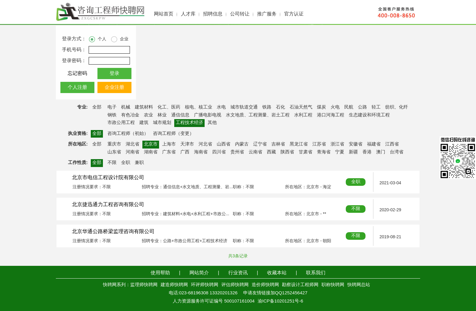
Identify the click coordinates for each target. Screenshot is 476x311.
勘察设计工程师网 (300, 285)
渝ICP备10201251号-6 (280, 301)
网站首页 (163, 14)
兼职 (139, 162)
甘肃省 (305, 152)
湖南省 (151, 152)
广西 (184, 152)
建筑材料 (144, 107)
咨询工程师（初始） (127, 133)
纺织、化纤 (396, 107)
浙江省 (337, 144)
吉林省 (278, 144)
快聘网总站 (358, 285)
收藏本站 (277, 273)
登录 (114, 73)
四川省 (219, 152)
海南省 (201, 152)
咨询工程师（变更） (173, 133)
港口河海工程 (330, 115)
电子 (112, 107)
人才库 (188, 14)
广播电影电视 (207, 115)
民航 (348, 107)
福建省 (374, 144)
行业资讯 (238, 273)
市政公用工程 (121, 122)
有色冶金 (130, 115)
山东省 (114, 152)
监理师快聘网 (144, 285)
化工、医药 (169, 107)
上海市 (169, 144)
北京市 (151, 144)
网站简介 (199, 273)
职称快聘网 (332, 285)
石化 (280, 107)
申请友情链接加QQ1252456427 (275, 293)
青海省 (324, 152)
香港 (367, 152)
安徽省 (355, 144)
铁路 (266, 107)
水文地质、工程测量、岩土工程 (258, 115)
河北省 (205, 144)
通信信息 (180, 115)
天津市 (187, 144)
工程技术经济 (189, 122)
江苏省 (319, 144)
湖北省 (132, 144)
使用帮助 (160, 273)
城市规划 (162, 122)
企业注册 (114, 87)
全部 (96, 107)
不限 (112, 162)
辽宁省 (260, 144)
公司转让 (240, 14)
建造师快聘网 (174, 285)
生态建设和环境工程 (369, 115)
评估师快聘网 (235, 285)
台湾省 (396, 152)
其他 (212, 122)
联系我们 (315, 273)
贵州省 (237, 152)
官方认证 (294, 14)
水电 (221, 107)
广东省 (169, 152)
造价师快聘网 (265, 285)
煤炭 (321, 107)
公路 (362, 107)
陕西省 (287, 152)
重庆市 (114, 144)
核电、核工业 (198, 107)
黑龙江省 (299, 144)
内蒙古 (242, 144)
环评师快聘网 (204, 285)
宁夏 (339, 152)
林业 (162, 115)
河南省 (132, 152)
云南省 (255, 152)
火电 (335, 107)
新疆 (353, 152)
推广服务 (267, 14)
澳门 (380, 152)
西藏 (271, 152)
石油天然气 (301, 107)
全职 (125, 162)
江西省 (392, 144)
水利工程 (303, 115)
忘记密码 (77, 73)
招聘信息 (213, 14)
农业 (148, 115)
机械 (125, 107)
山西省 (223, 144)
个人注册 (77, 87)
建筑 (143, 122)
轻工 (376, 107)
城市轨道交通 (244, 107)
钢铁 (112, 115)
